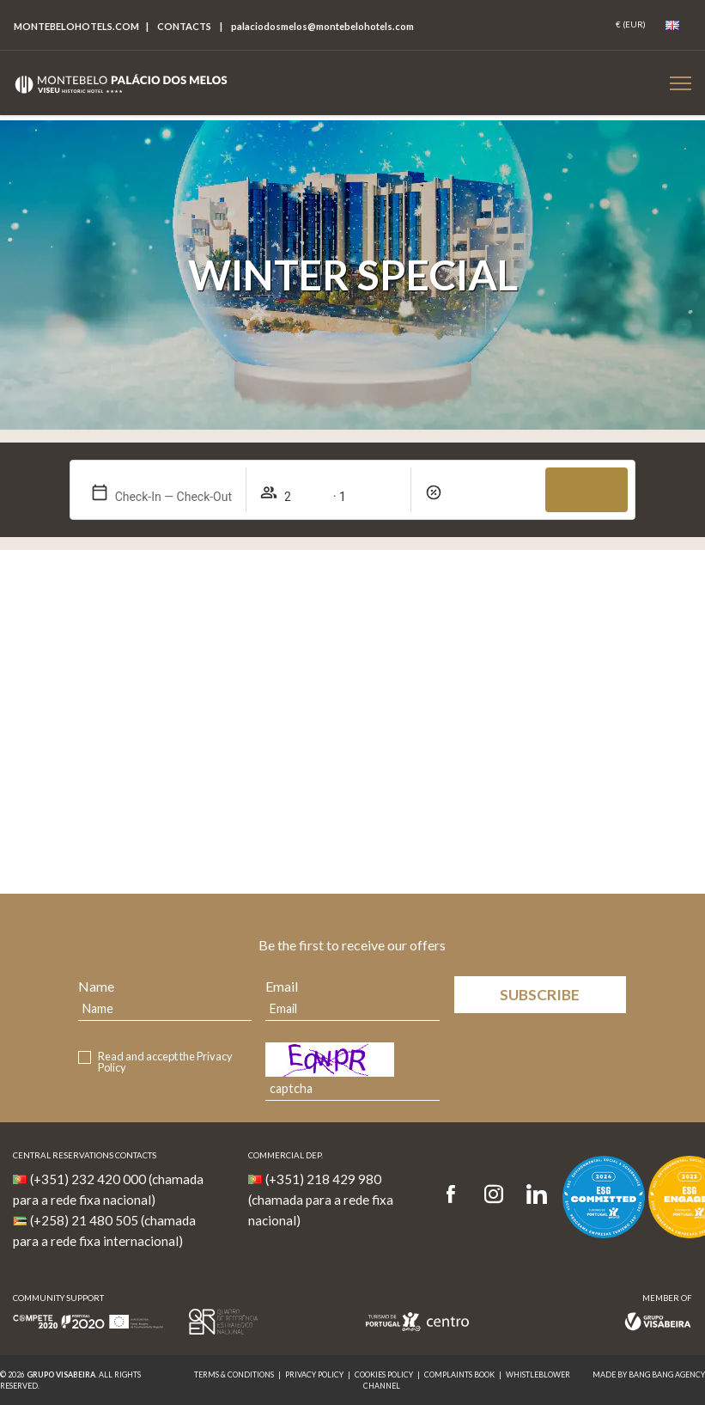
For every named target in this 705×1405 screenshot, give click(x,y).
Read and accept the (165, 1062)
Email (281, 986)
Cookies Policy (384, 1374)
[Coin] (631, 25)
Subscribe (540, 995)
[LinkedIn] (536, 1194)
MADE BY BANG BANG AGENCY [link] (649, 1374)
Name (96, 986)
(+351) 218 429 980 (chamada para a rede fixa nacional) (320, 1199)
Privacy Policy (314, 1374)
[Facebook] (456, 1194)
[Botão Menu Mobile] (680, 83)
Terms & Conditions (234, 1374)
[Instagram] (493, 1194)
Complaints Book (459, 1374)
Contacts (184, 26)
